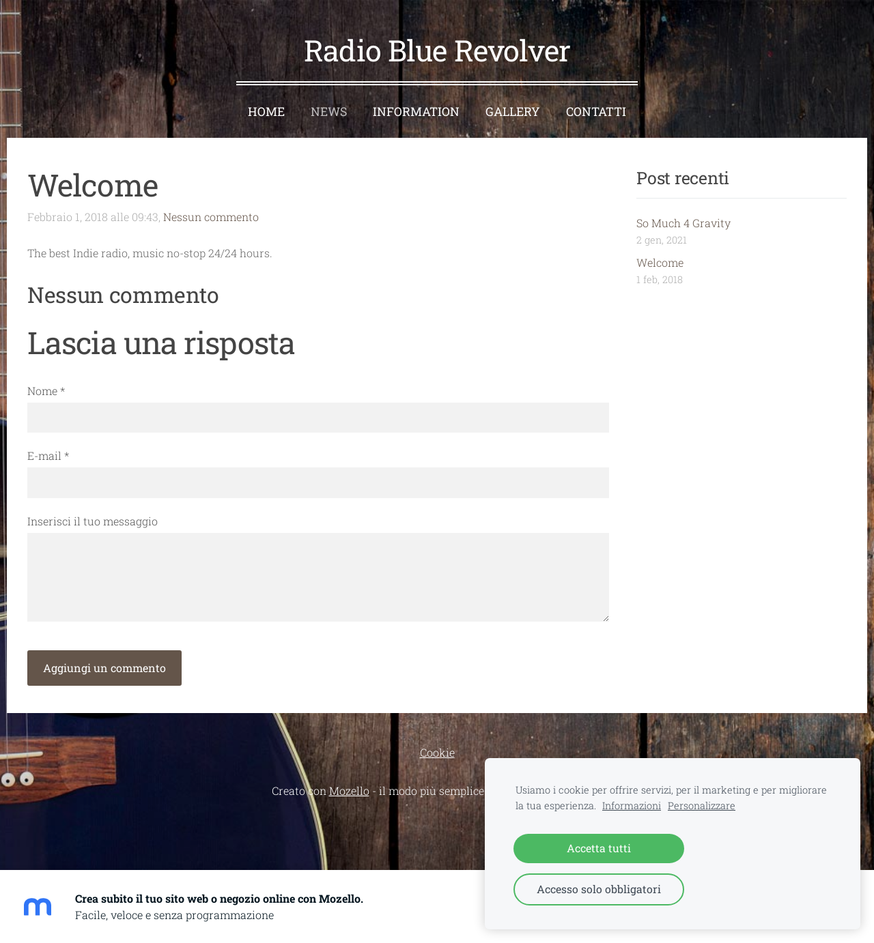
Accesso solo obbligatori (599, 889)
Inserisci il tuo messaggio (92, 521)
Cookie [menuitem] (437, 752)
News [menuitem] (329, 111)
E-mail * (48, 455)
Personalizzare (701, 805)
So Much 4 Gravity (683, 223)
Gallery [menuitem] (512, 111)
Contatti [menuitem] (596, 111)
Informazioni (631, 805)
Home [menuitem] (266, 111)
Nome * (46, 390)
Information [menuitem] (416, 111)
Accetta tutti (599, 848)
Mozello (349, 790)
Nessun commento (211, 216)
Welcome (659, 262)
